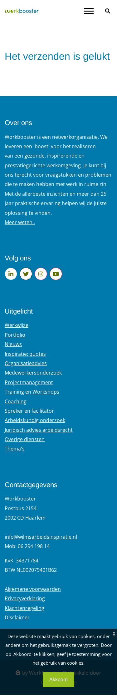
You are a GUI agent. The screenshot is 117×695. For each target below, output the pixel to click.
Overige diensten (25, 439)
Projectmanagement (29, 382)
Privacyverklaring (25, 598)
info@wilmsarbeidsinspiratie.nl (41, 536)
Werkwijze (16, 325)
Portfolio (15, 334)
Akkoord (58, 679)
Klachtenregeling (24, 608)
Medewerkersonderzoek (33, 372)
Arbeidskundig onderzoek (35, 420)
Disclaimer (17, 617)
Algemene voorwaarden (33, 589)
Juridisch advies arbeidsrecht (39, 429)
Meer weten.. (20, 222)
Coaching (16, 401)
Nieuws (13, 344)
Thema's (15, 448)
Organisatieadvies (26, 363)
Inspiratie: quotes (25, 353)
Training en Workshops (32, 391)
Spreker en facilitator (29, 410)
